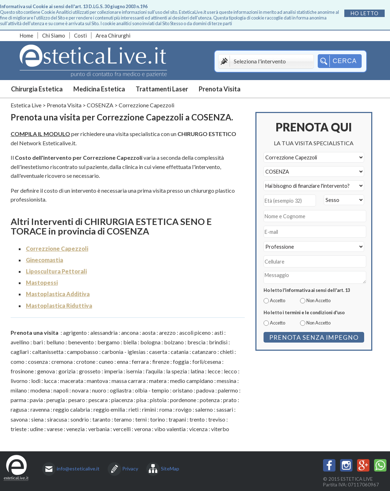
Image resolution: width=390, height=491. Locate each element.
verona (142, 428)
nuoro (99, 390)
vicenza (198, 428)
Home (26, 35)
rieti (134, 409)
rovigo (184, 409)
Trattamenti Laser (162, 89)
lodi (35, 380)
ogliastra (120, 390)
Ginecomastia (44, 259)
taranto (101, 419)
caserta (158, 351)
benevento (81, 342)
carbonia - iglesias (124, 351)
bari (38, 342)
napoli (60, 390)
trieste (19, 428)
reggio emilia (109, 409)
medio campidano (191, 380)
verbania (98, 428)
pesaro (76, 399)
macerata (71, 380)
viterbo (220, 428)
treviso (216, 419)
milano (19, 390)
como (17, 361)
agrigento (75, 332)
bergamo (108, 342)
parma (18, 399)
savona (19, 419)
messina (226, 380)
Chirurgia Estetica (37, 89)
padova (205, 390)
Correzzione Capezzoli (57, 248)
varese (55, 428)
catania (179, 351)
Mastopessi (42, 282)
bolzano (174, 342)
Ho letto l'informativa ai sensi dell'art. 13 (307, 290)
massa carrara (129, 380)
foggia (181, 361)
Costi (80, 35)
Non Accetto (318, 300)
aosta (149, 332)
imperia (113, 371)
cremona (62, 361)
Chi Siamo (53, 35)
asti (218, 332)
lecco (230, 371)
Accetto (277, 300)
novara (80, 390)
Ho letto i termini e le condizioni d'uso (304, 312)
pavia (36, 399)
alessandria (104, 332)
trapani (177, 419)
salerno (204, 409)
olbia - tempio (152, 390)
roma (165, 409)
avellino (20, 342)
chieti (226, 351)
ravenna (40, 409)
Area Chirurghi (113, 35)
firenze (160, 361)
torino (157, 419)
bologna (150, 342)
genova (46, 371)
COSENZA (100, 105)
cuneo (106, 361)
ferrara (140, 361)
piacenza (122, 399)
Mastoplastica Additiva (58, 293)
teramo (123, 419)
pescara (98, 399)
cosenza (38, 361)
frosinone (22, 371)
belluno (55, 342)
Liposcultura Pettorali (56, 271)
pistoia (158, 399)
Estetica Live (26, 105)
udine (36, 428)
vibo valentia (170, 428)
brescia (196, 342)
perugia (55, 399)
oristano (183, 390)
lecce (214, 371)
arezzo (167, 332)
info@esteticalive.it (78, 468)
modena (40, 390)
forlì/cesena (206, 361)
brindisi (218, 342)
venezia (75, 428)
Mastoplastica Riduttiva (59, 305)
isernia (134, 371)
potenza (210, 399)
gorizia (66, 371)
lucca (50, 380)
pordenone (183, 399)
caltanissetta (47, 351)
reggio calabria (71, 409)
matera (157, 380)
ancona (130, 332)
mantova (97, 380)
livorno (19, 380)
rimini (149, 409)
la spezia (176, 371)
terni (141, 419)
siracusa (57, 419)
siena (37, 419)
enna (122, 361)
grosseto (90, 371)
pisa (141, 399)
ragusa (19, 409)
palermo (228, 390)
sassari (224, 409)
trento (197, 419)
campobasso (82, 351)
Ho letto (365, 13)
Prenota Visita (220, 89)
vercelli (122, 428)
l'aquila (154, 371)
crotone (85, 361)
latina (197, 371)
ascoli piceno (195, 332)
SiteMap (170, 468)
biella (130, 342)
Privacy (130, 468)
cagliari (20, 351)
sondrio (79, 419)
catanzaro (204, 351)
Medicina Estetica (99, 89)
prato (230, 399)
